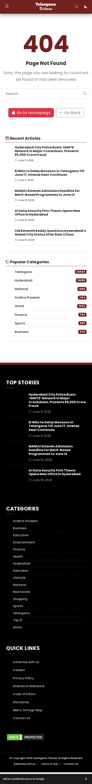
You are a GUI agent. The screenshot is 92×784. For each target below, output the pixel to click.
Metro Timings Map (27, 710)
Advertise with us (26, 662)
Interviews (20, 571)
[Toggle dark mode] (86, 6)
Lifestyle (19, 578)
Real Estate (21, 592)
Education (21, 535)
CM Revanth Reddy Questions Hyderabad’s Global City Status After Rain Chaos (50, 233)
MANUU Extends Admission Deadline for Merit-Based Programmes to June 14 (47, 193)
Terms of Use (49, 764)
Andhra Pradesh (25, 521)
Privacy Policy (23, 678)
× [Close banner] (86, 779)
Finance (19, 549)
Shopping (20, 599)
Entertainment (24, 542)
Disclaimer (21, 702)
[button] (46, 779)
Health (18, 556)
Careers (19, 670)
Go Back (70, 112)
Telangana (21, 613)
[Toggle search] (76, 6)
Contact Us (21, 718)
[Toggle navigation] (7, 6)
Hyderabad (21, 563)
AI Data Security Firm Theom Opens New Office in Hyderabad (47, 213)
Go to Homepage (31, 112)
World (17, 627)
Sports (18, 606)
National (19, 585)
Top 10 (17, 620)
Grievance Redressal (28, 686)
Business (20, 528)
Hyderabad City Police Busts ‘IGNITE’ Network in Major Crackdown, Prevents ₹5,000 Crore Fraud (47, 151)
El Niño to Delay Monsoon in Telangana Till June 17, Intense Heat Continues (49, 173)
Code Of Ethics (24, 694)
